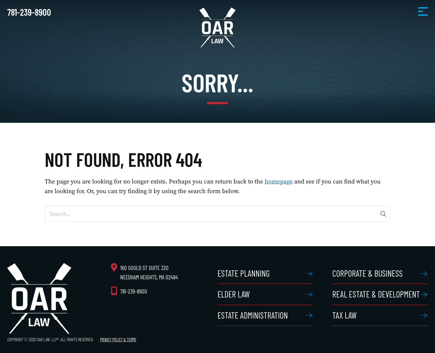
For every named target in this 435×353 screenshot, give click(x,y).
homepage (279, 181)
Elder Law (234, 294)
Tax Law (344, 315)
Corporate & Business (367, 273)
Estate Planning (244, 273)
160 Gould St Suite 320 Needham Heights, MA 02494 (149, 272)
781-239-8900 (29, 12)
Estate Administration (253, 315)
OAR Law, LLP (217, 28)
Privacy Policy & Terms (118, 339)
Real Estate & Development (376, 294)
